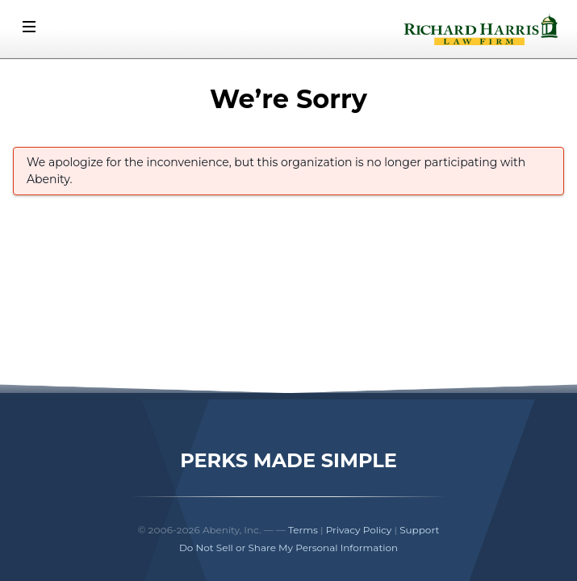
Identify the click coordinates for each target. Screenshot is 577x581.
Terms (303, 530)
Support (419, 530)
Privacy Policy (359, 530)
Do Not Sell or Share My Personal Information (288, 547)
